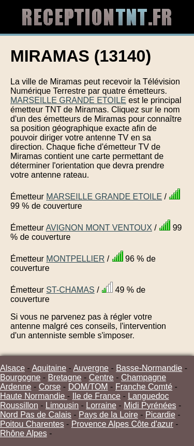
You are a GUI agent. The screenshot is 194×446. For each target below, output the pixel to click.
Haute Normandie (33, 396)
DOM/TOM (88, 386)
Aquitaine (49, 368)
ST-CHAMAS (70, 289)
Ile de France (96, 396)
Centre (101, 377)
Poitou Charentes (32, 424)
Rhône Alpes (23, 433)
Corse (50, 386)
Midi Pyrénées (150, 405)
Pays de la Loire (108, 414)
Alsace (12, 368)
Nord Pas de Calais (35, 414)
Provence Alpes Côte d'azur (122, 424)
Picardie (160, 414)
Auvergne (91, 368)
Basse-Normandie (149, 368)
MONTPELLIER (75, 258)
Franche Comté (143, 386)
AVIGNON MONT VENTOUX (99, 227)
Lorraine (101, 405)
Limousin (62, 405)
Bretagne (65, 377)
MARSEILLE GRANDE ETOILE (68, 100)
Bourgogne (20, 377)
